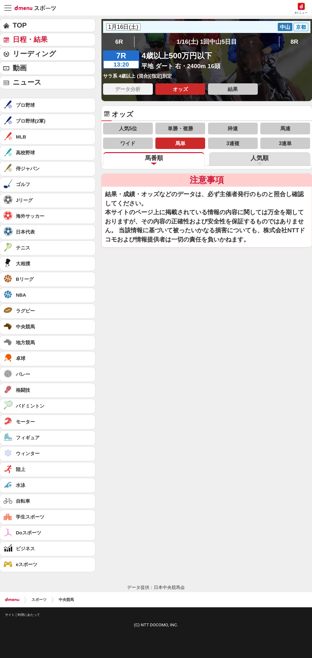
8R (294, 41)
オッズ (180, 89)
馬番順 (154, 158)
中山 (285, 27)
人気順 (259, 158)
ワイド (127, 143)
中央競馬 (66, 599)
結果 (233, 89)
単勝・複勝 (180, 128)
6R (119, 41)
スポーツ (39, 599)
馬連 (285, 128)
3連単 (285, 143)
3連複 (232, 143)
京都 (301, 27)
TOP (20, 25)
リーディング (34, 54)
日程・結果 (30, 39)
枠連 (233, 128)
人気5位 (128, 128)
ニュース (27, 82)
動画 (20, 68)
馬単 (180, 143)
